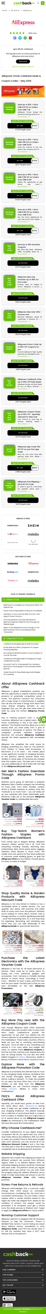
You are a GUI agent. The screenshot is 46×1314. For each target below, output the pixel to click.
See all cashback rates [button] (23, 66)
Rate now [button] (33, 33)
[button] (30, 117)
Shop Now (23, 61)
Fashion (22, 1057)
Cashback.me (31, 1106)
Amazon (13, 1089)
